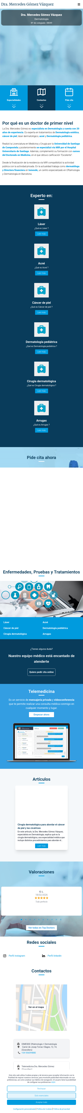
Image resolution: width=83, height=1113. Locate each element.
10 (61, 920)
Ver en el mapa (36, 1007)
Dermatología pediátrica (59, 136)
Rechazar (41, 1088)
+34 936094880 (29, 1053)
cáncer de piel (9, 136)
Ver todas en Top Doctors (41, 927)
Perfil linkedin (54, 955)
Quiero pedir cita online (41, 672)
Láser (6, 622)
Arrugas (47, 634)
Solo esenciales (41, 1095)
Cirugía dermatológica (15, 634)
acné (42, 136)
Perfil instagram (17, 955)
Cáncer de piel (10, 628)
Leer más (41, 234)
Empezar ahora (41, 714)
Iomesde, (33, 170)
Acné (45, 622)
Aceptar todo (41, 1102)
